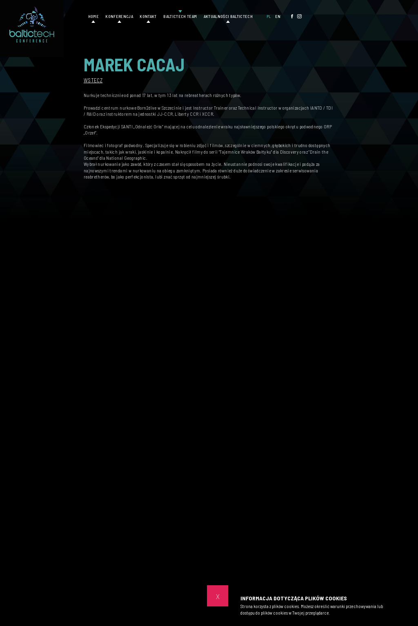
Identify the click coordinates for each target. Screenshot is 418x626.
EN (278, 16)
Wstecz (93, 80)
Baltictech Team (180, 16)
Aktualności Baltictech (228, 16)
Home (93, 16)
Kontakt (148, 16)
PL (269, 16)
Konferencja (119, 16)
